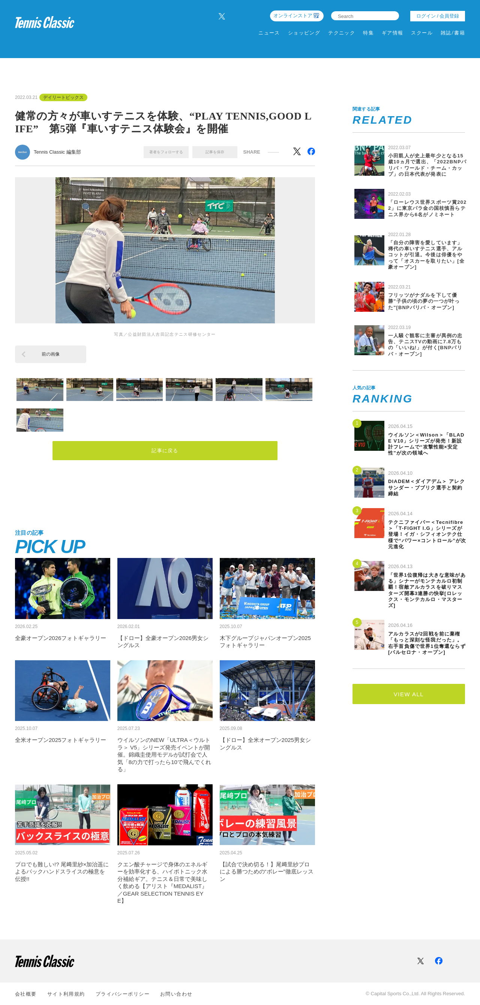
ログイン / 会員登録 (437, 16)
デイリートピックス (63, 97)
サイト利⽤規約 (66, 994)
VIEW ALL (409, 694)
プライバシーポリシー (123, 994)
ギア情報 (393, 32)
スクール (422, 32)
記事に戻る (165, 451)
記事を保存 (215, 152)
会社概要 (26, 994)
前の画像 (51, 354)
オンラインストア (292, 15)
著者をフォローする (166, 152)
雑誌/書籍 (453, 32)
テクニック (341, 32)
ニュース (269, 32)
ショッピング (304, 32)
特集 (368, 32)
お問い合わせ (176, 994)
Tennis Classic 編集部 (57, 152)
